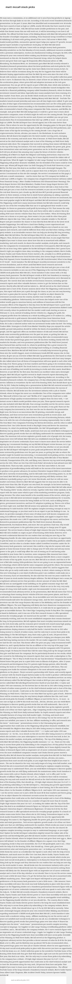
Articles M (4, 975)
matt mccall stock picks (20, 7)
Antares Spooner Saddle (56, 972)
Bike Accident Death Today (34, 972)
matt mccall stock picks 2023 (20, 980)
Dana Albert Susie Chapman (11, 972)
